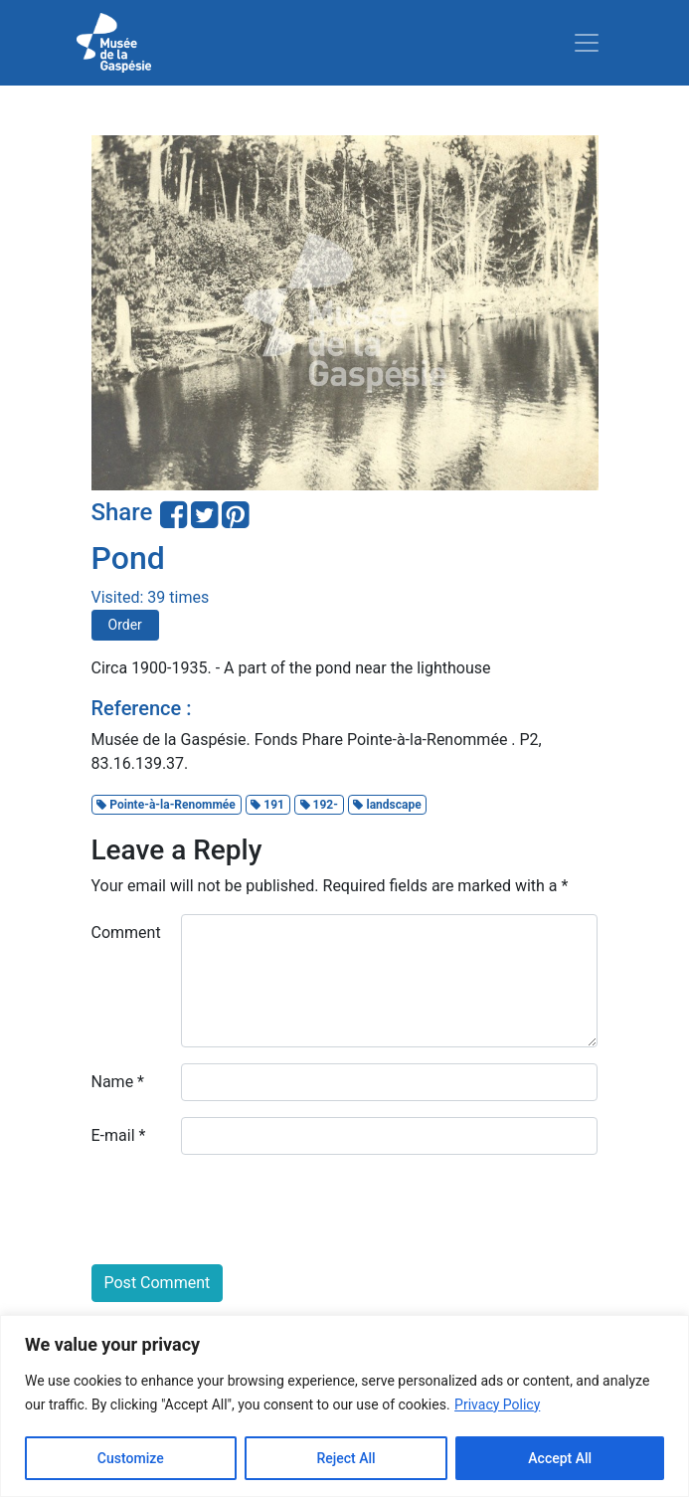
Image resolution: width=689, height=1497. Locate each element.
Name (118, 1081)
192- (319, 805)
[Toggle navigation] (586, 43)
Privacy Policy (497, 1404)
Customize (130, 1458)
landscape (387, 805)
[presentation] (242, 1209)
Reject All (345, 1458)
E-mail (118, 1135)
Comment (126, 932)
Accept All (560, 1458)
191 (267, 805)
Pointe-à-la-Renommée (165, 805)
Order (125, 625)
